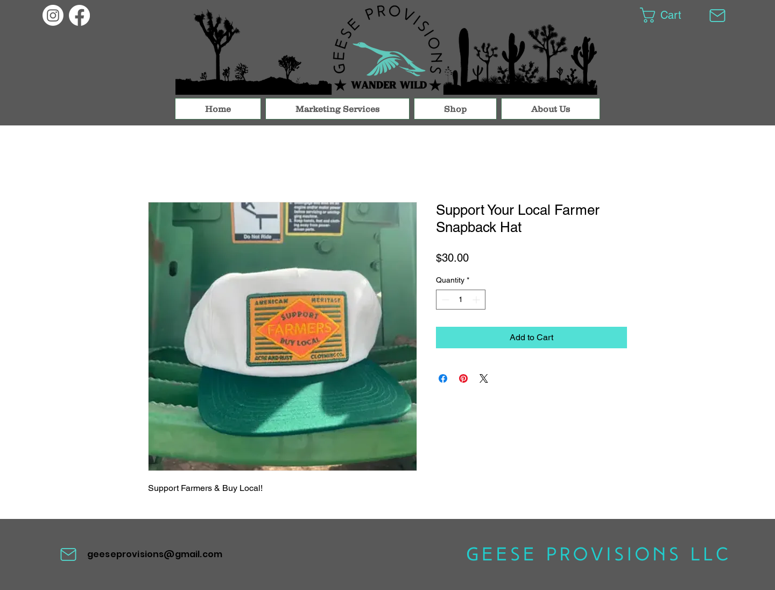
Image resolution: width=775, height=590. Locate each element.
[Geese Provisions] (53, 15)
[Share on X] (483, 378)
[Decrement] (444, 299)
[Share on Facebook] (442, 378)
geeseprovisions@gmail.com (154, 554)
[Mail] (717, 15)
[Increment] (477, 299)
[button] (669, 15)
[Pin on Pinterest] (463, 378)
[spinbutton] (460, 299)
